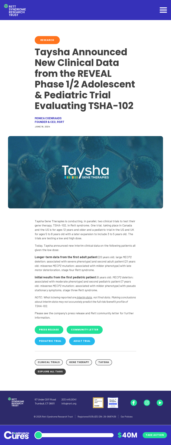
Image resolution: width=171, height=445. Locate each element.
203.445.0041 (68, 399)
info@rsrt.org (68, 403)
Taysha (103, 362)
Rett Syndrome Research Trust (57, 416)
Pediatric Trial (50, 341)
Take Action (155, 435)
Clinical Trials (49, 362)
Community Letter (84, 329)
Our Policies (127, 416)
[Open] (163, 10)
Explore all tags (50, 371)
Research (47, 40)
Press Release (49, 329)
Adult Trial (82, 341)
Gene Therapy (79, 362)
